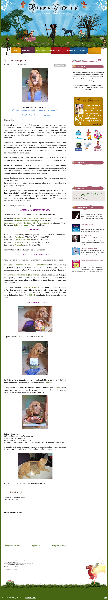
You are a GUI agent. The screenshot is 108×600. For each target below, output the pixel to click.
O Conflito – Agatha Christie (11, 566)
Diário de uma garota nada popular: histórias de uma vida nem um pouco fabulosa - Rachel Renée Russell (92, 263)
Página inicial (35, 546)
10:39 (23, 497)
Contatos (82, 50)
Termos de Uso (26, 50)
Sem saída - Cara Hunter (10, 569)
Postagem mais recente (12, 546)
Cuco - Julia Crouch (86, 235)
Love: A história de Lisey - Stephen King (14, 560)
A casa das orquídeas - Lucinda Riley (14, 564)
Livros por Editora (70, 50)
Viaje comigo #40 (18, 60)
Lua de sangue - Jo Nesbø (11, 562)
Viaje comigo (15, 499)
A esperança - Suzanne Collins (89, 248)
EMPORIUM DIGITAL (30, 597)
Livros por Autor (40, 50)
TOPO (105, 597)
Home (16, 50)
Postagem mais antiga (58, 546)
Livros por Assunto (55, 50)
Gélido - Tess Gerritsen (87, 224)
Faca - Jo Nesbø (85, 212)
